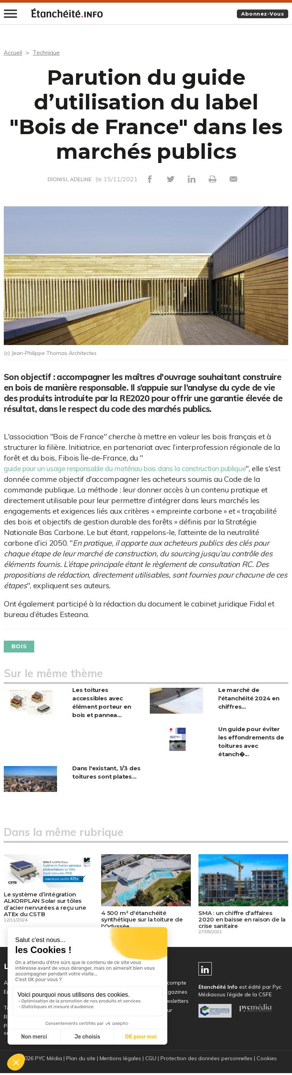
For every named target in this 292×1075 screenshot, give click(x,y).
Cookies (267, 1060)
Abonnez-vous (261, 14)
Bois (20, 646)
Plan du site (80, 1060)
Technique (48, 53)
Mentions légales (120, 1060)
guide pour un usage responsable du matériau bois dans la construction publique (141, 468)
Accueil (13, 53)
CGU (150, 1060)
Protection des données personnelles (206, 1060)
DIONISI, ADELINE (70, 180)
